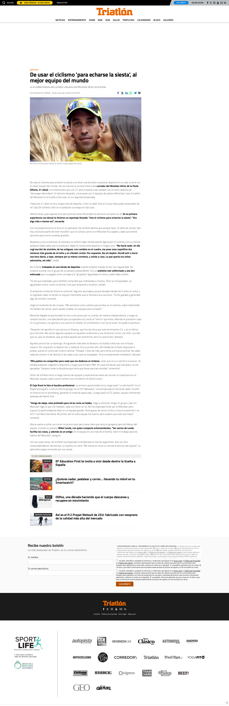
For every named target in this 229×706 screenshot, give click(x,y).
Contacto (97, 614)
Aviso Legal (142, 552)
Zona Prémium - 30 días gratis (35, 2)
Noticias (60, 20)
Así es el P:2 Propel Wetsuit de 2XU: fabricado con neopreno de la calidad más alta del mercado (97, 516)
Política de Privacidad (157, 552)
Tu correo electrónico (38, 568)
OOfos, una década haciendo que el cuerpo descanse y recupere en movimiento (92, 499)
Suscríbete (181, 2)
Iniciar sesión (197, 2)
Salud (116, 20)
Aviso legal (122, 614)
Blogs (156, 20)
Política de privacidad (109, 614)
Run (107, 20)
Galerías (168, 20)
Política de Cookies (175, 552)
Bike (100, 20)
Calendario (144, 20)
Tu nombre (33, 557)
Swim (92, 20)
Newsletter (62, 3)
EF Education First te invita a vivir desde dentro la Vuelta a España (95, 463)
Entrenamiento (77, 20)
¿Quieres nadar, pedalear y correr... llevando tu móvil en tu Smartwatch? (95, 481)
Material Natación (43, 514)
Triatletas (128, 20)
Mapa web (132, 614)
